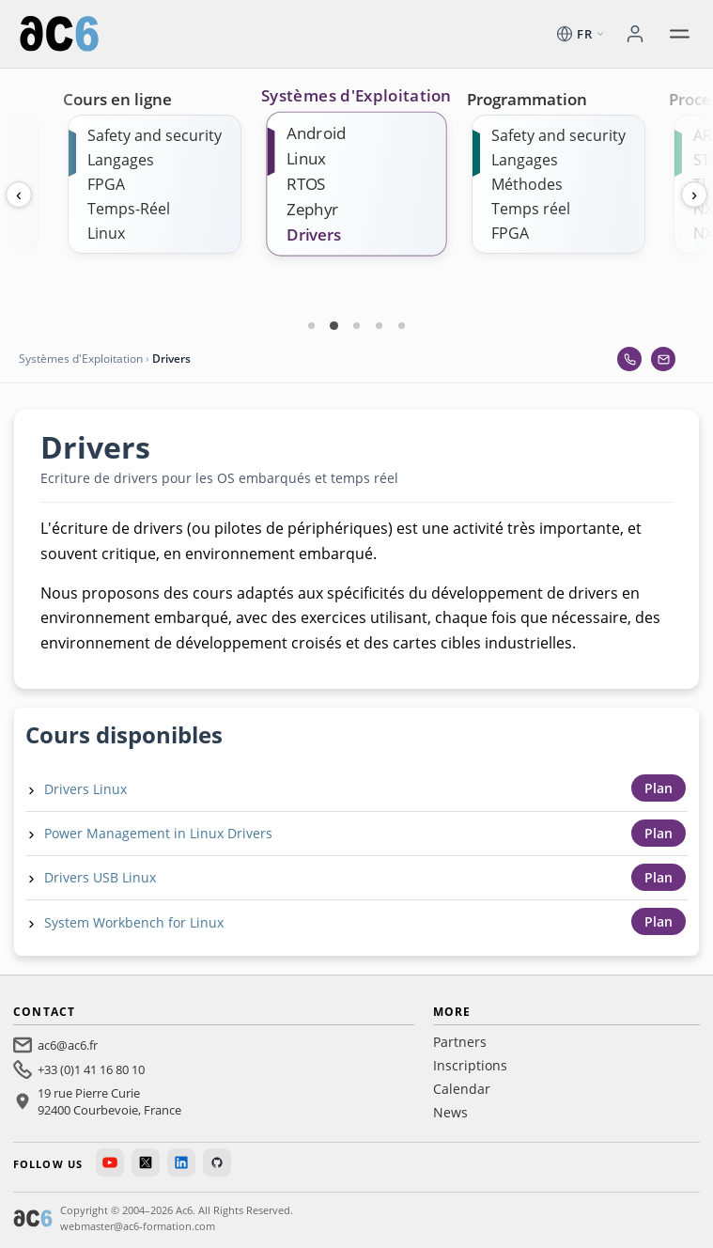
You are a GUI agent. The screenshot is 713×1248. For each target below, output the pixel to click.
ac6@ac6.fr (68, 1045)
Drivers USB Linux (100, 877)
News (450, 1112)
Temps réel (530, 208)
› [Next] (694, 194)
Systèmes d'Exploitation (356, 96)
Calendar (461, 1089)
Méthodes (527, 184)
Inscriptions (470, 1065)
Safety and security (154, 135)
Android (316, 133)
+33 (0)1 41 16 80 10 (91, 1069)
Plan (658, 788)
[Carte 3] (357, 325)
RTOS (306, 184)
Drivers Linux (85, 789)
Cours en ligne (117, 99)
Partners (460, 1042)
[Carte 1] (312, 325)
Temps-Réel (128, 208)
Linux (106, 233)
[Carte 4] (379, 325)
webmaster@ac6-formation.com (137, 1226)
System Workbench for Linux (134, 922)
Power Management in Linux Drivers (158, 833)
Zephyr (312, 209)
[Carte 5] (402, 325)
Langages (120, 159)
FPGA (106, 184)
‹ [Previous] (19, 194)
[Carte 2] (334, 325)
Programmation (527, 99)
